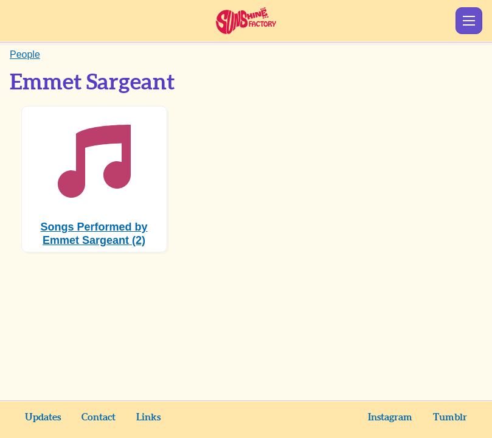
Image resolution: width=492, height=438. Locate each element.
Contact (98, 417)
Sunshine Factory (246, 20)
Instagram (390, 417)
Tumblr (450, 417)
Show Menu (469, 20)
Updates (43, 417)
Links (148, 417)
